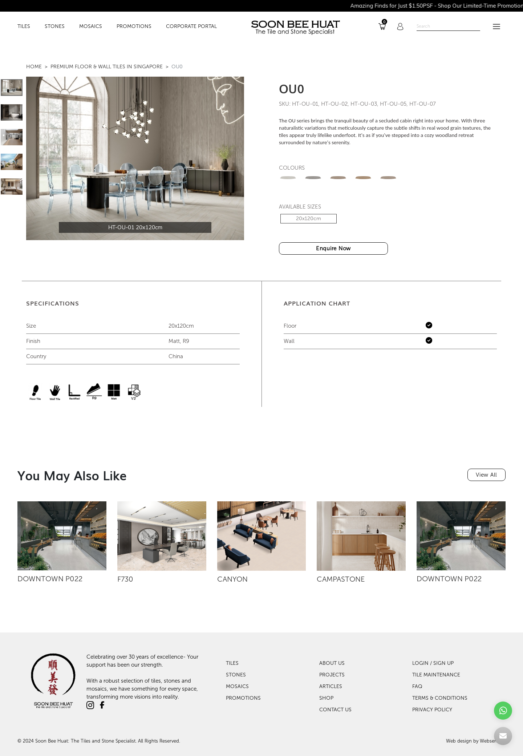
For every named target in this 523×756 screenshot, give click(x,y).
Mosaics (237, 686)
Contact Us (335, 710)
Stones (236, 675)
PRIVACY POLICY (432, 710)
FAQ (417, 686)
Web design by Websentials (476, 741)
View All (486, 475)
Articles (330, 686)
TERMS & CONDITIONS (439, 698)
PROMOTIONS (134, 26)
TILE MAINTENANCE (436, 675)
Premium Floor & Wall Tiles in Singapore (106, 67)
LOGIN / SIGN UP (433, 663)
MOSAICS (90, 26)
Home (34, 67)
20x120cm (308, 218)
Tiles (232, 663)
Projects (332, 675)
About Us (332, 663)
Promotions (243, 698)
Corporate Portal (191, 26)
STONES (55, 26)
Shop (326, 698)
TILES (23, 26)
